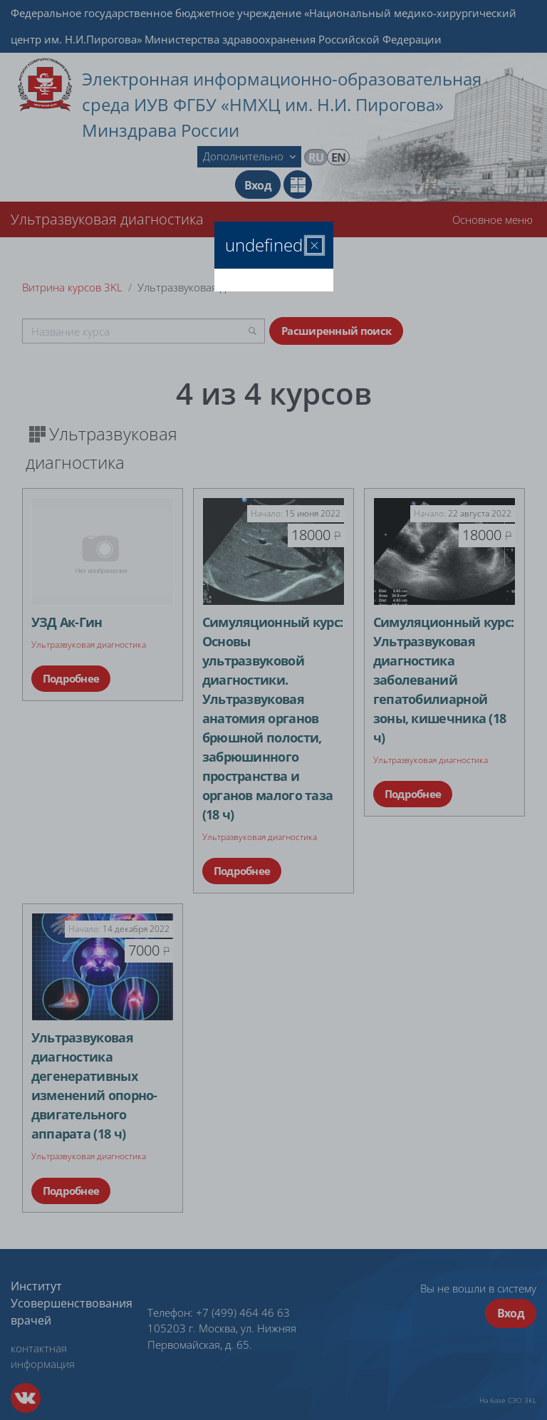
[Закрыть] (314, 245)
